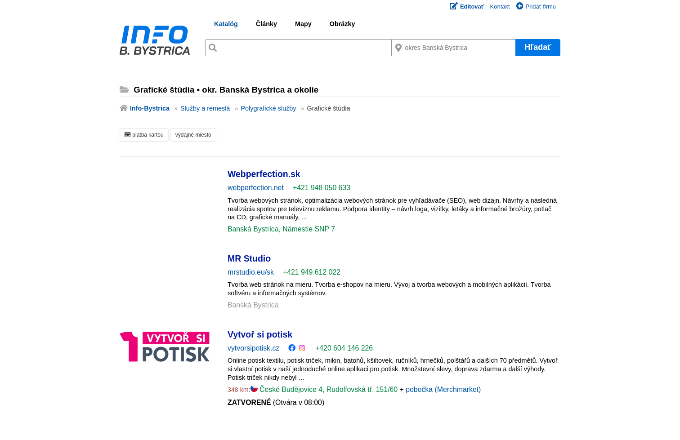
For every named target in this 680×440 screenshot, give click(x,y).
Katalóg (226, 23)
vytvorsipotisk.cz (253, 348)
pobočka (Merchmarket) (443, 389)
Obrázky (342, 23)
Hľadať (537, 47)
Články (266, 23)
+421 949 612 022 (311, 272)
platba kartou (144, 135)
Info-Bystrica (150, 108)
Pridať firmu (536, 6)
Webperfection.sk (264, 174)
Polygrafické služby (268, 108)
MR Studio (249, 258)
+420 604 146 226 (344, 348)
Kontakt (500, 6)
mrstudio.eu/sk (251, 272)
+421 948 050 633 (321, 187)
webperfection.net (256, 187)
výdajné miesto (193, 135)
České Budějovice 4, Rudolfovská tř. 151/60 (325, 389)
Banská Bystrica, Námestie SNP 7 (281, 229)
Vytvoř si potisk (260, 334)
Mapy (303, 23)
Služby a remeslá (205, 108)
